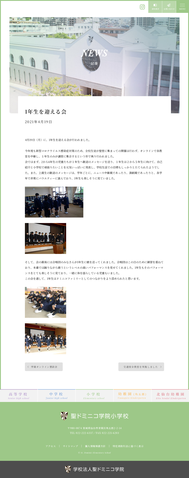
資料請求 (155, 7)
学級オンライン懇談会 (44, 366)
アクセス (51, 446)
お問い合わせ (169, 7)
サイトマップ (70, 446)
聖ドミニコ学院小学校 (32, 9)
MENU (182, 7)
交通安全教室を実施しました (141, 366)
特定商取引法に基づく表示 (128, 446)
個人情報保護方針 (95, 446)
